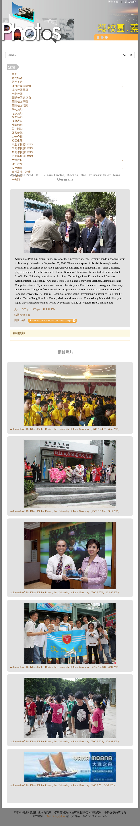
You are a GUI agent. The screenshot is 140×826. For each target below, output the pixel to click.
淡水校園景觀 (20, 89)
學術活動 (17, 109)
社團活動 (17, 125)
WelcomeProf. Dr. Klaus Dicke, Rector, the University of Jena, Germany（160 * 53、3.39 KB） (63, 785)
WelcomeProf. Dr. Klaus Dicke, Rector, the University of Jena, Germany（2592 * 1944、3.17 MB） (65, 511)
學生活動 (17, 128)
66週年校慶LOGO (22, 148)
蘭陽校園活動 (20, 105)
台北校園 (17, 93)
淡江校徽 (17, 164)
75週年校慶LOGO (22, 156)
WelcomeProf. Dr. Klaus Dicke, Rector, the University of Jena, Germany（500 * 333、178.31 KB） (65, 741)
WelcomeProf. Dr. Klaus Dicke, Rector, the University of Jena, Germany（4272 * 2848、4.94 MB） (65, 667)
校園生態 (17, 140)
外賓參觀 (17, 132)
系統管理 (130, 1)
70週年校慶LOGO (22, 152)
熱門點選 (17, 78)
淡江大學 (51, 816)
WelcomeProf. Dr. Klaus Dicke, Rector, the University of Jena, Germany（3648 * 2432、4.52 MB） (65, 429)
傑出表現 (17, 121)
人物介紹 (17, 136)
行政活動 (17, 113)
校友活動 (17, 117)
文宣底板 (17, 160)
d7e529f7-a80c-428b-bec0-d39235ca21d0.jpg (53, 320)
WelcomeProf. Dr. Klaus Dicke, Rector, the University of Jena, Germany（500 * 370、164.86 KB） (65, 592)
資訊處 (61, 816)
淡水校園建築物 (21, 86)
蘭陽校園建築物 (21, 97)
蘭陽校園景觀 (20, 101)
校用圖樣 (17, 168)
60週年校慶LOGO (22, 144)
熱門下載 (17, 82)
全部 (14, 74)
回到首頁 (113, 1)
